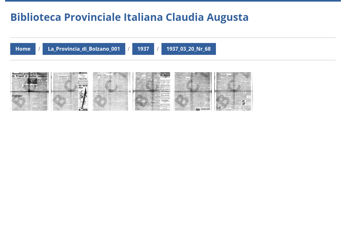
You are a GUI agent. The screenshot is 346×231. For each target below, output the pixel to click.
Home (22, 48)
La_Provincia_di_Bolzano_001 (84, 48)
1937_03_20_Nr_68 (189, 48)
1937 (143, 48)
